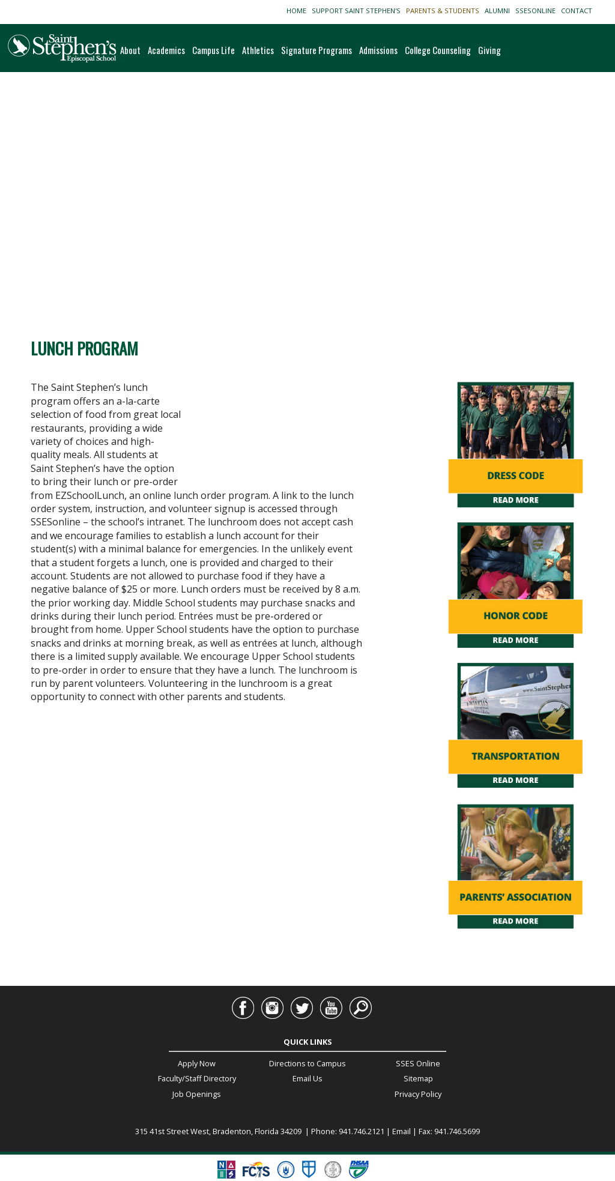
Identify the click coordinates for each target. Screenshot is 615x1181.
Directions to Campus (307, 1063)
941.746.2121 (361, 1131)
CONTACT (578, 10)
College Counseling (438, 49)
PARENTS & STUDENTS (444, 10)
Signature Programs (316, 49)
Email (401, 1131)
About (130, 49)
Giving (489, 49)
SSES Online (418, 1063)
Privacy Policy (418, 1094)
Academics (166, 49)
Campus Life (213, 49)
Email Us (307, 1078)
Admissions (378, 49)
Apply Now (197, 1063)
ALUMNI (499, 10)
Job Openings (196, 1094)
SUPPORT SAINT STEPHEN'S (358, 10)
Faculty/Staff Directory (197, 1078)
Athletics (258, 49)
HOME (298, 10)
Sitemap (418, 1078)
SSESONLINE (537, 10)
